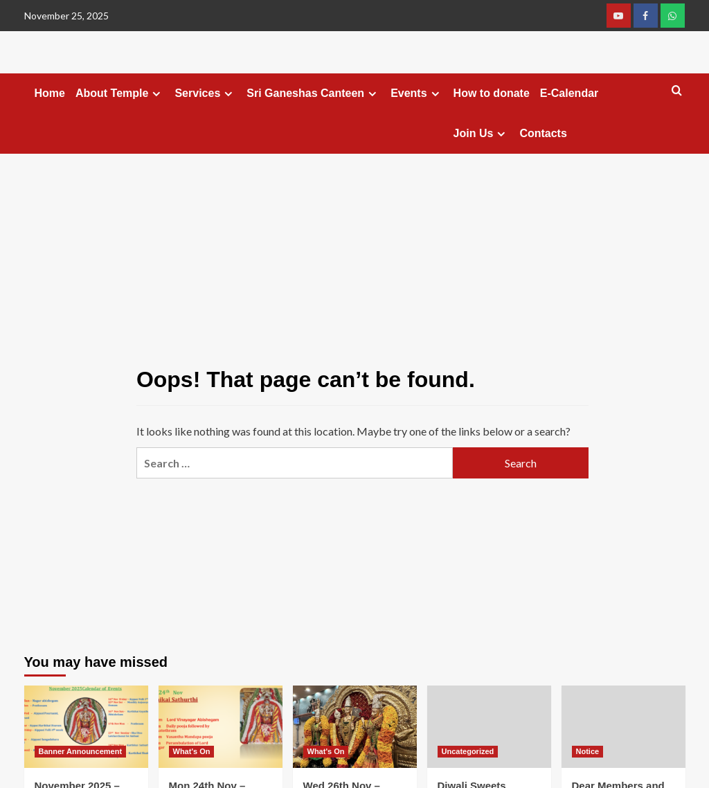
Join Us (482, 133)
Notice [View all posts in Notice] (588, 751)
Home (50, 93)
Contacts (542, 133)
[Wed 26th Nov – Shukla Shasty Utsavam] (355, 727)
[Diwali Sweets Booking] (489, 727)
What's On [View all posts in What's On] (191, 751)
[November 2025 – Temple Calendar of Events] (86, 727)
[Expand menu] (156, 94)
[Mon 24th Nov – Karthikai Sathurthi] (220, 727)
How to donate (492, 93)
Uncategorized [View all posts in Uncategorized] (468, 751)
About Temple (119, 93)
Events (416, 93)
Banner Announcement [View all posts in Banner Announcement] (81, 751)
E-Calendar (569, 93)
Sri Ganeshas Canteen (313, 93)
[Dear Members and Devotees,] (623, 727)
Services (205, 93)
